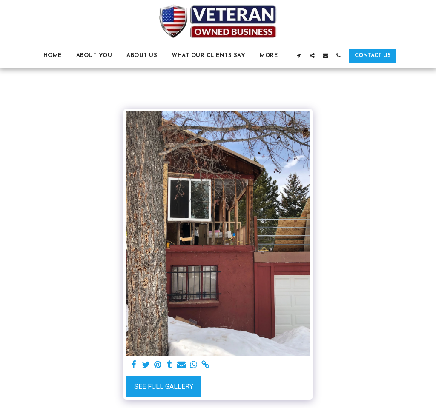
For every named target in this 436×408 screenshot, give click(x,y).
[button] (299, 55)
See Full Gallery (163, 387)
